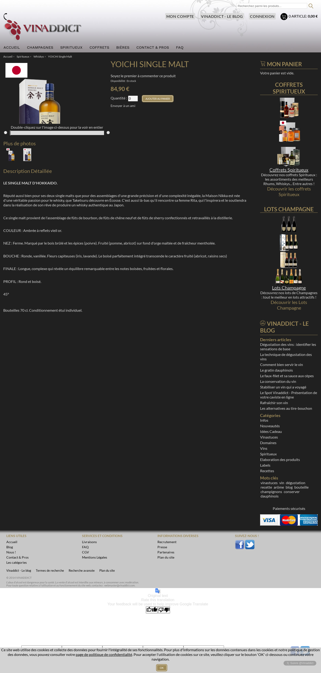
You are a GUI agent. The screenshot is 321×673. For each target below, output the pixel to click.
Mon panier (284, 17)
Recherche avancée (82, 570)
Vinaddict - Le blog (221, 16)
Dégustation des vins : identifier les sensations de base (288, 346)
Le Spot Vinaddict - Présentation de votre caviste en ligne (288, 394)
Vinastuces (269, 437)
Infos (264, 420)
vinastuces (269, 482)
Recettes (267, 470)
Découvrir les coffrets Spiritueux (289, 191)
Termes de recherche (50, 570)
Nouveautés (270, 426)
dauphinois (270, 496)
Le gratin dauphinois (276, 370)
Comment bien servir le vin (281, 364)
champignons (271, 491)
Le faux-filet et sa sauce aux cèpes (287, 375)
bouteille (301, 487)
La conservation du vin (278, 381)
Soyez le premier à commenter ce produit (143, 75)
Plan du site (107, 570)
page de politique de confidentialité (104, 654)
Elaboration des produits (280, 459)
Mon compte (179, 16)
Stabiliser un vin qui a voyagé (283, 387)
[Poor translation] (164, 610)
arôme (279, 487)
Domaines (268, 442)
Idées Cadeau (271, 431)
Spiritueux (268, 454)
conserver (292, 491)
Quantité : (119, 98)
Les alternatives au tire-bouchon (286, 408)
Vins (263, 448)
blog (289, 487)
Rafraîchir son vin (274, 402)
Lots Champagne (289, 287)
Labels (265, 465)
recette (266, 487)
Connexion (262, 16)
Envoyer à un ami (123, 105)
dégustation (295, 482)
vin (281, 482)
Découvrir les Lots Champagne (289, 305)
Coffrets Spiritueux (288, 169)
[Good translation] (152, 610)
